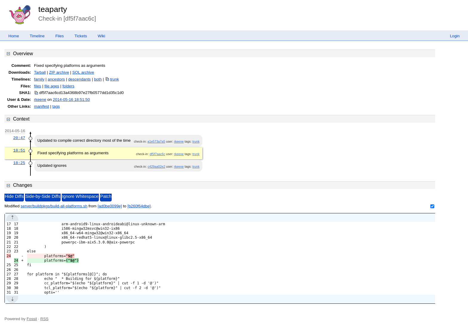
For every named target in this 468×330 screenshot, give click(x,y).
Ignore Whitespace (80, 196)
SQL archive (83, 72)
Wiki (101, 36)
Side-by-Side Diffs (42, 196)
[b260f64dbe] (139, 206)
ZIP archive (59, 72)
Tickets (81, 36)
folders (68, 86)
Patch (105, 196)
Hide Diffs (14, 196)
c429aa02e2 (156, 166)
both (98, 79)
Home (13, 36)
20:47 (19, 138)
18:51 (19, 150)
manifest (41, 106)
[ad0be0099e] (110, 206)
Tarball (40, 72)
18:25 (19, 163)
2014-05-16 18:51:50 (71, 99)
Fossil (32, 319)
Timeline (37, 36)
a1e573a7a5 (156, 141)
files (37, 86)
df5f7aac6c (157, 154)
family (39, 79)
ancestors (56, 79)
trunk (114, 79)
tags (56, 106)
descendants (79, 79)
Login (455, 36)
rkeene (40, 99)
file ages (51, 86)
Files (59, 36)
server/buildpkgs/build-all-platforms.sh (54, 206)
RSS (44, 319)
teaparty (52, 9)
